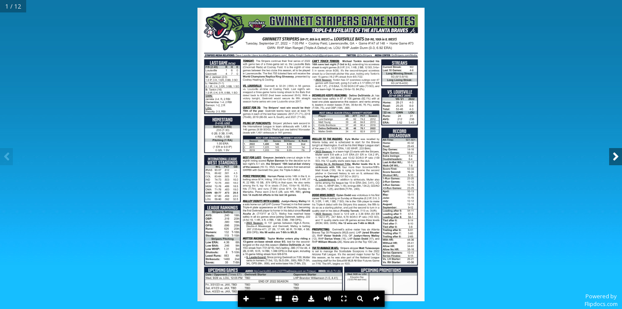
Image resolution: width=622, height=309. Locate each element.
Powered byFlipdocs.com (601, 300)
